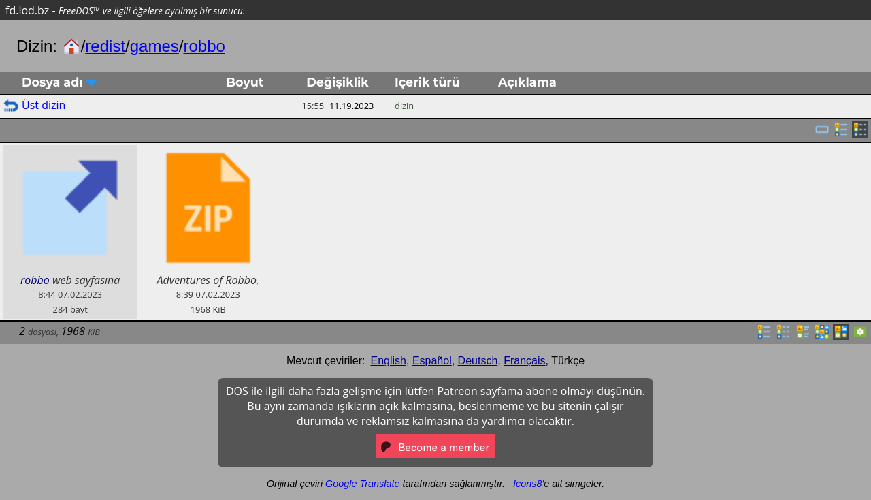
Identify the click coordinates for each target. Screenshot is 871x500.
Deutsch (478, 360)
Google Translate (362, 483)
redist (105, 46)
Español (432, 360)
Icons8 (527, 483)
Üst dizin (43, 104)
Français (524, 360)
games (154, 46)
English (388, 360)
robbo (204, 46)
